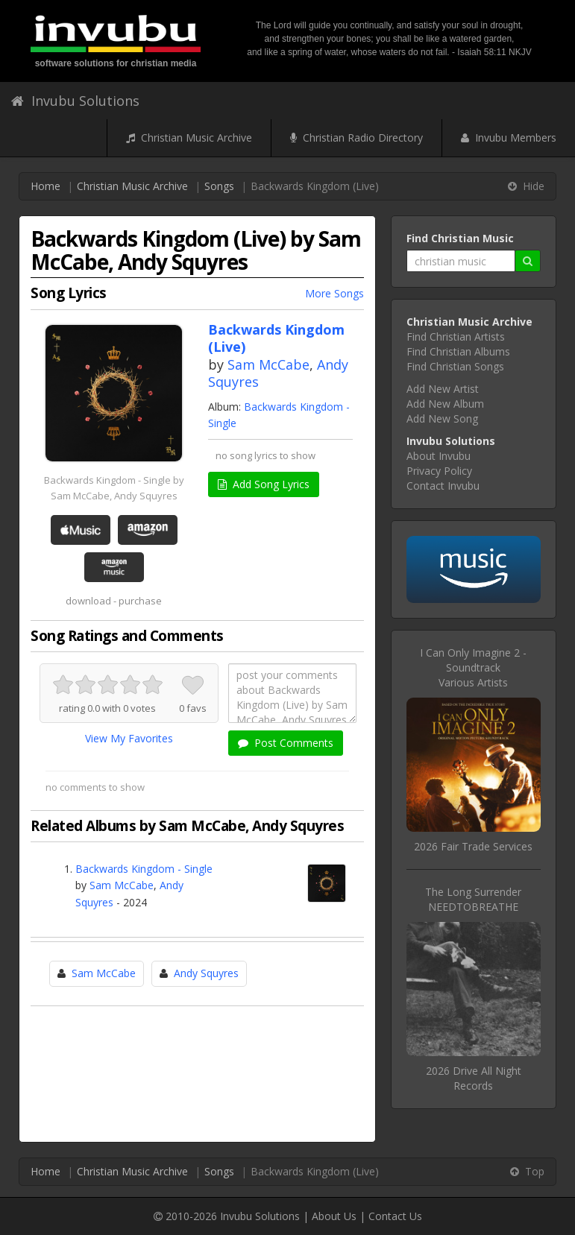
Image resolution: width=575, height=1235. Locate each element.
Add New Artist (442, 389)
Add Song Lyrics (264, 484)
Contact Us (395, 1216)
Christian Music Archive (189, 137)
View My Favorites (129, 738)
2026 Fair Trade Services (473, 846)
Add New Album (445, 404)
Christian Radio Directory (356, 137)
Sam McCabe (268, 364)
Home (45, 186)
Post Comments (285, 743)
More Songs (334, 293)
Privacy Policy (439, 471)
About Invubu (438, 456)
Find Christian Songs (455, 366)
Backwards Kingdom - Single (144, 869)
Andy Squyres (206, 973)
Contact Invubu (443, 485)
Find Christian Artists (455, 336)
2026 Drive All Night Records (473, 1078)
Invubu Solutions (75, 101)
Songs (219, 186)
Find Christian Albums (458, 351)
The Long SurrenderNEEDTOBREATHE (473, 899)
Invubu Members (508, 137)
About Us (334, 1216)
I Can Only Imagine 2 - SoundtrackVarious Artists (473, 667)
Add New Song (442, 418)
